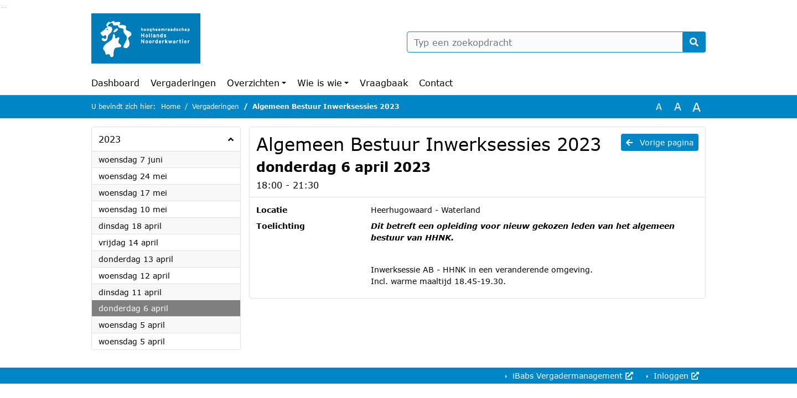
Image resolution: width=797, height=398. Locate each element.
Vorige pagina (660, 142)
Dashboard (115, 82)
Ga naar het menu (5, 7)
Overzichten (253, 82)
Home (170, 106)
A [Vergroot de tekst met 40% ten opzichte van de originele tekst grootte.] (696, 106)
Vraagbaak (384, 82)
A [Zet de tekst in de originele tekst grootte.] (659, 106)
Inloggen (675, 375)
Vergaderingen (183, 82)
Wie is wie (319, 82)
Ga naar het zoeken (2, 7)
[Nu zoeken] (694, 42)
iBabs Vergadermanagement (571, 375)
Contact (436, 82)
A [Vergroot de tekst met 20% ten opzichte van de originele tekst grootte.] (677, 106)
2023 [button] (110, 139)
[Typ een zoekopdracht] (556, 42)
